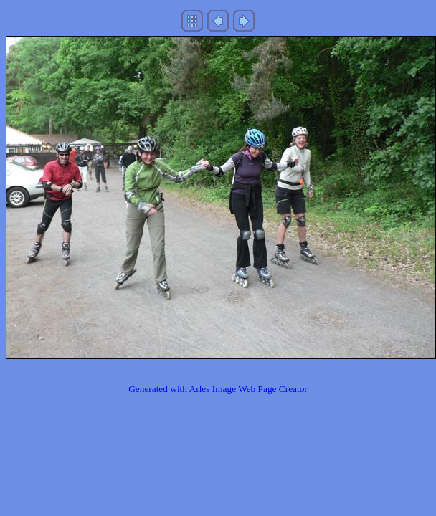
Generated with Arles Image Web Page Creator (218, 388)
